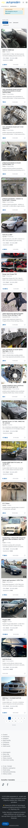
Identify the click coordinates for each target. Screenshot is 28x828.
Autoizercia (6, 736)
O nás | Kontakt (7, 766)
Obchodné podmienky (9, 772)
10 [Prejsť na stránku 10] (15, 721)
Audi (3, 661)
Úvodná (5, 734)
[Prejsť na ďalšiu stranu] (18, 721)
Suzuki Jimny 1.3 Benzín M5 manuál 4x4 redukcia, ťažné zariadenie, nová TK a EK (13, 539)
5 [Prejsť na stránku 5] (21, 718)
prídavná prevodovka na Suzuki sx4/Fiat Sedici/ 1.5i (11, 163)
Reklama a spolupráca (9, 768)
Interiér (4, 505)
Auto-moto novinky (8, 760)
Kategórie (5, 738)
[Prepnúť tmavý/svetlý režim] (23, 2)
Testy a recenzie (7, 758)
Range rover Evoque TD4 (9, 274)
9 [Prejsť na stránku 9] (12, 721)
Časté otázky (6, 770)
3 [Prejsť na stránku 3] (15, 718)
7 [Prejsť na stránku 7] (6, 721)
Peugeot (4, 621)
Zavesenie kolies (6, 317)
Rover (3, 276)
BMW (3, 52)
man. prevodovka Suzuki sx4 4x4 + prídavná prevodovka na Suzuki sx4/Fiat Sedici (12, 91)
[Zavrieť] (22, 9)
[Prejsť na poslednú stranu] (21, 721)
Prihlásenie (6, 742)
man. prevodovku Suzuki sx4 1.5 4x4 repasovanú (12, 127)
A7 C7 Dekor (6, 503)
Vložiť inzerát (6, 746)
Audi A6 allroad (6, 659)
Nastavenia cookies (14, 825)
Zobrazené (15, 22)
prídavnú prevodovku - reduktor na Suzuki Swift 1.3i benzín (12, 199)
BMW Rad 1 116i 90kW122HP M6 (11, 698)
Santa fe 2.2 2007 (7, 235)
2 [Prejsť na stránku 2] (12, 718)
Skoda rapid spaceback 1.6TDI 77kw (12, 580)
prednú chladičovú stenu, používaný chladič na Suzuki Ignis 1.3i (12, 386)
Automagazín (6, 752)
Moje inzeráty (7, 740)
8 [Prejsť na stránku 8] (9, 721)
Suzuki (4, 542)
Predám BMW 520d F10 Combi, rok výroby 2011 (12, 463)
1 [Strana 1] (9, 718)
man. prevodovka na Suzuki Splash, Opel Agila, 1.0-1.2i (12, 350)
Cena (10, 22)
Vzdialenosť (6, 25)
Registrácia (6, 744)
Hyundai (4, 236)
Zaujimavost (6, 756)
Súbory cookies (7, 774)
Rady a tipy (6, 754)
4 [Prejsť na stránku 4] (18, 718)
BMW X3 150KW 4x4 (8, 50)
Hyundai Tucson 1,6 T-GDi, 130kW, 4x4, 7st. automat (13, 422)
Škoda (3, 582)
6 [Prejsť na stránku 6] (24, 718)
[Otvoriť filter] (5, 824)
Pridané (5, 22)
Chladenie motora (6, 389)
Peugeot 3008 (6, 620)
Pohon (4, 94)
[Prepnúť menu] (26, 2)
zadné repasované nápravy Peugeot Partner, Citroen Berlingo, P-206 (12, 314)
